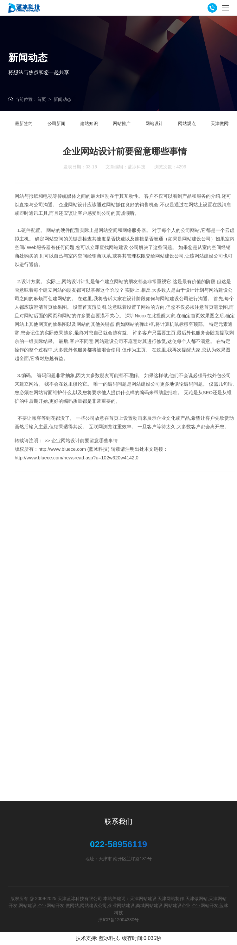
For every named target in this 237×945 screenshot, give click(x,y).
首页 (41, 99)
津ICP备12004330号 (118, 919)
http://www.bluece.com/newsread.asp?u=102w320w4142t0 (76, 469)
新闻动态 (62, 99)
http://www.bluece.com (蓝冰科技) (73, 460)
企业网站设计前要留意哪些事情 (84, 452)
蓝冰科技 (109, 938)
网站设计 (71, 293)
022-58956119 (118, 844)
